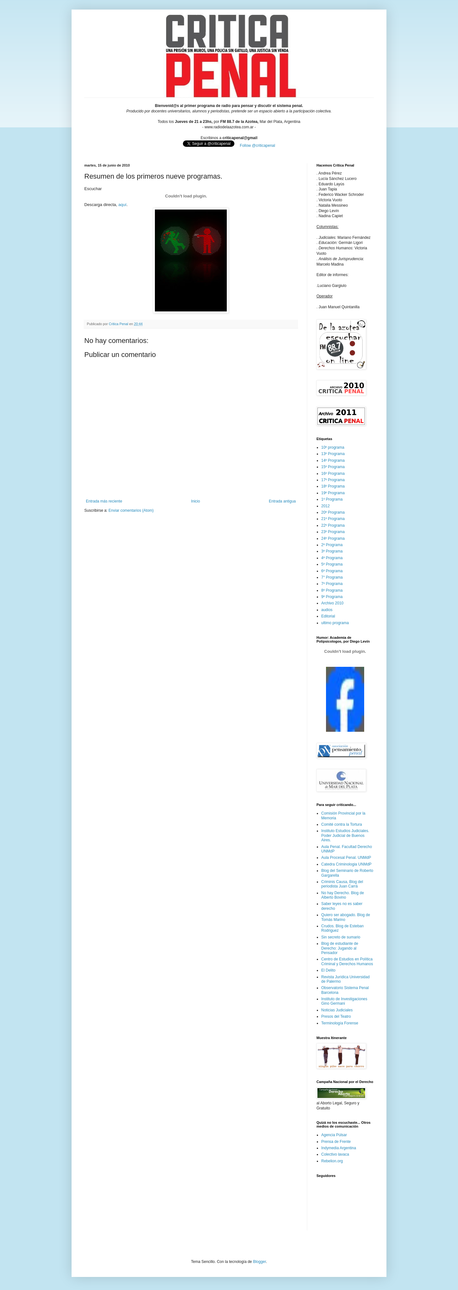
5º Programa (332, 564)
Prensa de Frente (336, 1141)
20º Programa (333, 512)
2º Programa (332, 545)
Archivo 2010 (332, 603)
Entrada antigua (282, 501)
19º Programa (333, 493)
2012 (325, 506)
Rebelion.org (332, 1161)
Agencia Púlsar (334, 1135)
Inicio (195, 501)
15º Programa (333, 467)
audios (326, 610)
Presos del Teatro (336, 1016)
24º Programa (333, 538)
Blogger (259, 1261)
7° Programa (332, 577)
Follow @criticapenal (257, 145)
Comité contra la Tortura (341, 824)
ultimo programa (335, 623)
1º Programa (332, 499)
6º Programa (332, 571)
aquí (122, 204)
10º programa (332, 447)
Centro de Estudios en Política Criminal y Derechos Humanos (347, 961)
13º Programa (333, 454)
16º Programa (333, 473)
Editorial (328, 616)
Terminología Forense (339, 1023)
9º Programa (332, 597)
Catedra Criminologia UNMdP (346, 864)
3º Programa (332, 551)
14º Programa (333, 460)
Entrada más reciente (104, 501)
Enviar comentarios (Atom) (131, 510)
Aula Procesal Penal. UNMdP (346, 857)
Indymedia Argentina (338, 1148)
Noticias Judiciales (337, 1010)
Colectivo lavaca (335, 1154)
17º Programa (333, 480)
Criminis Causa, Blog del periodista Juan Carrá (342, 884)
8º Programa (332, 590)
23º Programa (333, 532)
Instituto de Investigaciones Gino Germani (344, 1001)
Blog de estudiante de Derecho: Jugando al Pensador (339, 948)
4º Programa (332, 558)
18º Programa (333, 486)
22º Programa (333, 525)
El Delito (328, 970)
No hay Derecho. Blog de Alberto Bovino (342, 895)
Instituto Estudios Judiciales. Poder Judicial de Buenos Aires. (345, 835)
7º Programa (332, 583)
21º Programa (333, 519)
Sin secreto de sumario (340, 937)
